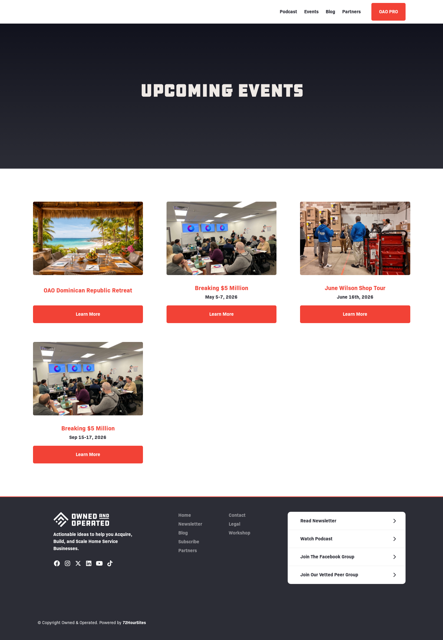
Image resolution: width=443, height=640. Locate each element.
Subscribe (188, 541)
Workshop (239, 533)
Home (184, 515)
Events (311, 11)
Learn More (88, 314)
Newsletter (190, 524)
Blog (330, 11)
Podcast (288, 11)
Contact (237, 515)
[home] (66, 11)
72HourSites (134, 622)
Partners (351, 11)
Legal (234, 524)
